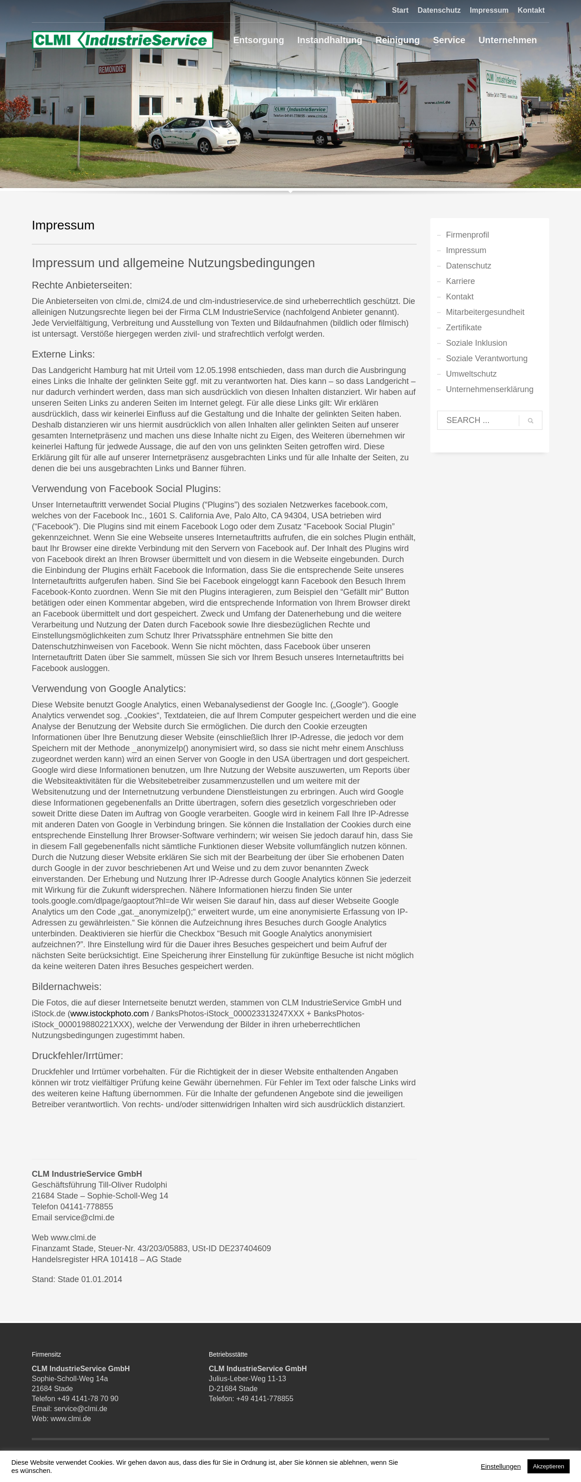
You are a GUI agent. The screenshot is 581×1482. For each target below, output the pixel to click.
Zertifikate (464, 327)
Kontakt (531, 10)
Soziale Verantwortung (487, 358)
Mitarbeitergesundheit (485, 312)
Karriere (460, 281)
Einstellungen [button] (501, 1466)
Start (400, 10)
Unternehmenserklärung (490, 389)
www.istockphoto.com (109, 1013)
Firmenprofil (467, 234)
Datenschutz (439, 10)
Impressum (489, 10)
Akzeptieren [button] (548, 1466)
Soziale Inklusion (476, 343)
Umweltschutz (471, 373)
